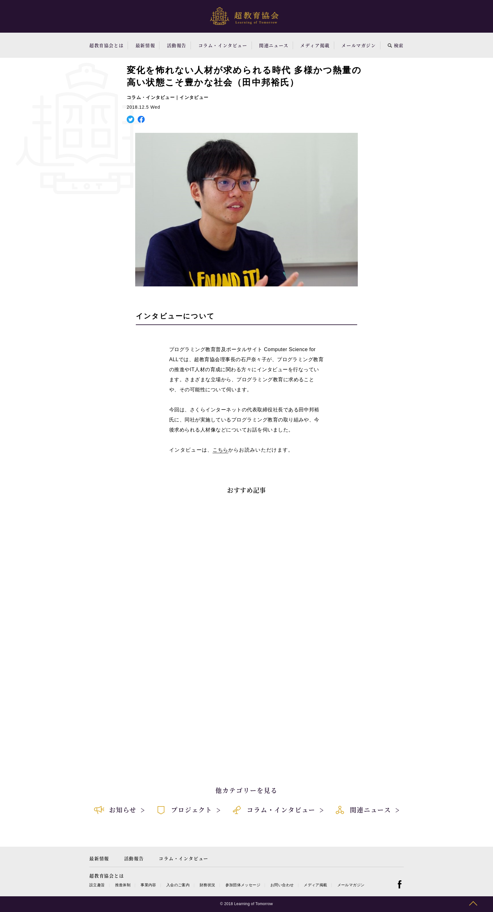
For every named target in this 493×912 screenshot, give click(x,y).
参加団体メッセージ (242, 885)
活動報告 (176, 45)
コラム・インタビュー (222, 45)
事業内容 (148, 885)
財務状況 (207, 885)
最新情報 (145, 45)
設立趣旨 (97, 885)
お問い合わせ (282, 885)
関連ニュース (274, 45)
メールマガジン (358, 45)
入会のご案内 (178, 885)
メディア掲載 (315, 45)
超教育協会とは (106, 45)
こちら (220, 450)
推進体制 (122, 885)
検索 (396, 45)
